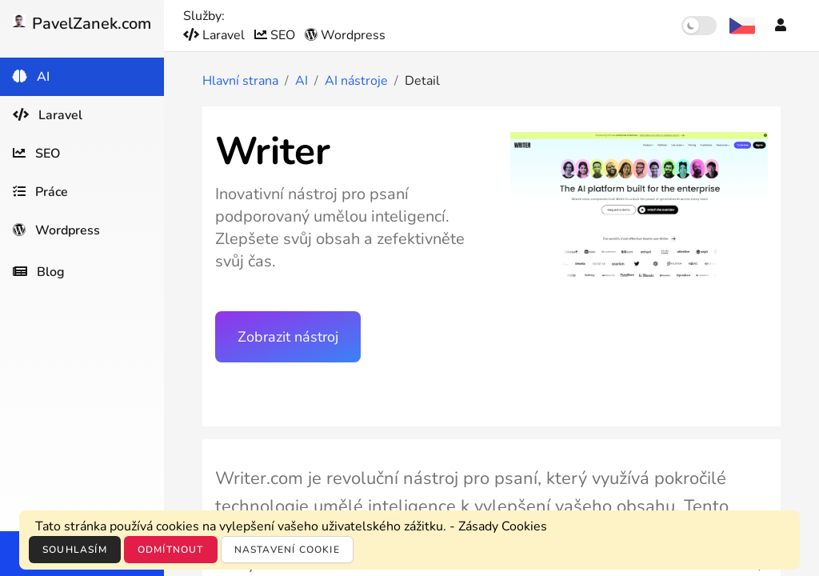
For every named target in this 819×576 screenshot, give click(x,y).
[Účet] (780, 25)
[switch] (699, 25)
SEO (276, 35)
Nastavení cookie (287, 549)
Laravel (215, 35)
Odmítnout (171, 549)
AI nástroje (356, 81)
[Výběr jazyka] (742, 25)
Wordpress (345, 35)
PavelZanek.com (82, 23)
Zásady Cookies (502, 526)
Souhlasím (74, 549)
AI (301, 81)
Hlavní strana (240, 81)
